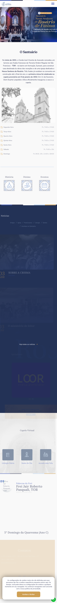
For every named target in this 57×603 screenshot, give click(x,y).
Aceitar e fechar (28, 594)
